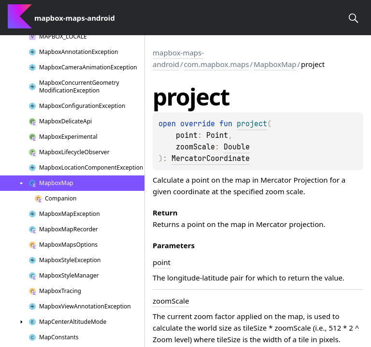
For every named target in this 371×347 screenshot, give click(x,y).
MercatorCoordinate (210, 158)
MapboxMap (275, 64)
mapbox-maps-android (178, 58)
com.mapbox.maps (216, 64)
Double (237, 147)
